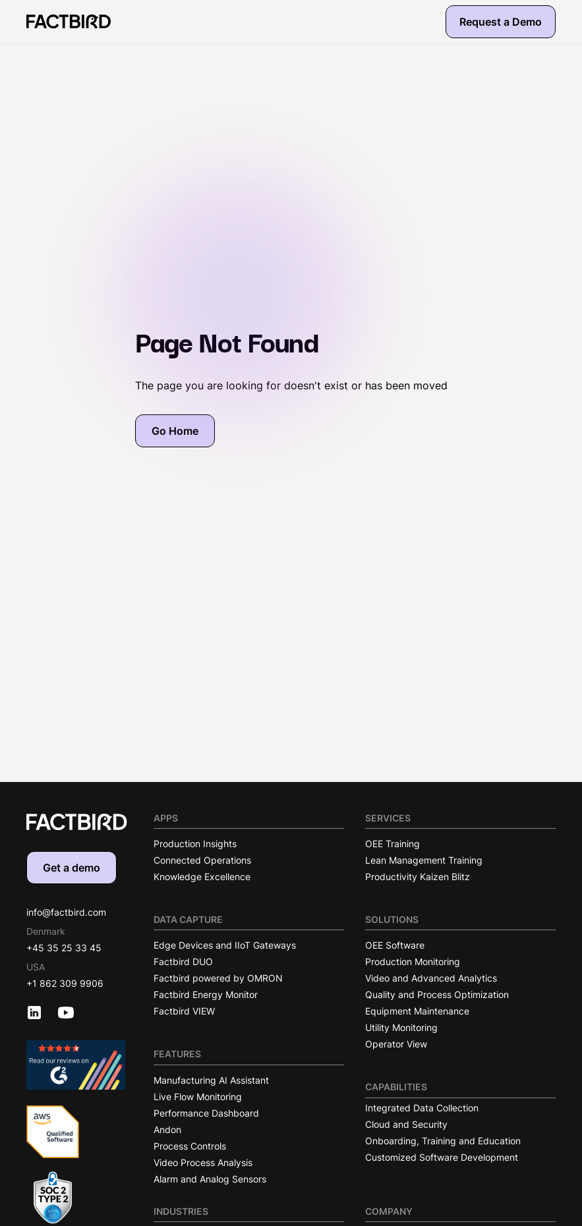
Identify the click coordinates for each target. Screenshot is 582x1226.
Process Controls (190, 1146)
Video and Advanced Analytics (431, 978)
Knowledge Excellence (202, 876)
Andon (167, 1129)
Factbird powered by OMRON (218, 978)
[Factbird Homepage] (68, 21)
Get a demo (71, 867)
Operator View (396, 1043)
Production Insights (195, 843)
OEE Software (394, 945)
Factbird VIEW (184, 1011)
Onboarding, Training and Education (443, 1140)
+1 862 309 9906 (64, 983)
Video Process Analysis (203, 1162)
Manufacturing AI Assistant (211, 1080)
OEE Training (392, 843)
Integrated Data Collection (422, 1107)
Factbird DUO (183, 961)
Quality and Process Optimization (437, 994)
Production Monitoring (412, 961)
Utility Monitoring (401, 1027)
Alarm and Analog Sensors (210, 1178)
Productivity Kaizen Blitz (417, 876)
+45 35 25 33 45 (64, 947)
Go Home (175, 430)
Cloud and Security (406, 1124)
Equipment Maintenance (417, 1011)
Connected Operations (202, 860)
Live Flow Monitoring (198, 1096)
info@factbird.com (66, 912)
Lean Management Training (423, 860)
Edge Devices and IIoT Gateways (225, 945)
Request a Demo (500, 21)
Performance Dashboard (206, 1113)
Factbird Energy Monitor (206, 994)
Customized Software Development (441, 1157)
